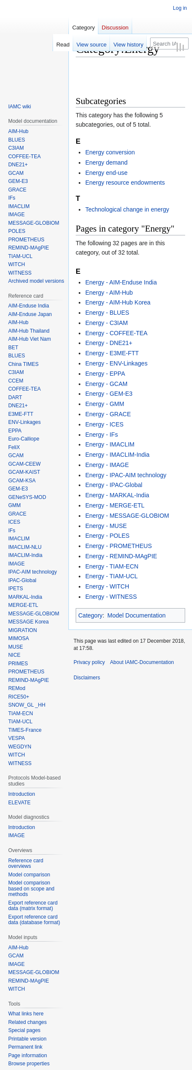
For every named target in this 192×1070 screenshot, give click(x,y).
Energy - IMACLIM (109, 444)
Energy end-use (106, 172)
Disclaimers (87, 678)
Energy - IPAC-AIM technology (125, 475)
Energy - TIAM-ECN (111, 566)
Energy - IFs (101, 434)
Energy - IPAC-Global (113, 484)
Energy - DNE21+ (108, 342)
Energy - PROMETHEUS (118, 545)
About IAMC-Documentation (142, 662)
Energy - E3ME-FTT (112, 353)
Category (90, 615)
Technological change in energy (127, 209)
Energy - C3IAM (106, 322)
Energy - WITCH (107, 586)
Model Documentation (136, 615)
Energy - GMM (104, 403)
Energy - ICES (104, 424)
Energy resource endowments (125, 182)
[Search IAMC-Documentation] (169, 43)
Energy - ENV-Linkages (116, 363)
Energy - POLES (107, 535)
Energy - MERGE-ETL (114, 505)
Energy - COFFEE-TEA (116, 333)
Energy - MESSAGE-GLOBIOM (127, 515)
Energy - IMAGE (107, 464)
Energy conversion (110, 152)
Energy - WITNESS (111, 596)
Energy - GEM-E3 (108, 393)
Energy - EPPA (105, 373)
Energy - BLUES (107, 312)
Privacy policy (89, 662)
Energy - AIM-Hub (109, 292)
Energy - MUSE (106, 525)
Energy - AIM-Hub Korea (118, 302)
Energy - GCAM (106, 383)
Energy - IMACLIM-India (117, 454)
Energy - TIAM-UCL (111, 576)
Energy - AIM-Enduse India (121, 282)
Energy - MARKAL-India (117, 495)
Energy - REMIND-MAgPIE (121, 556)
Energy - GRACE (108, 414)
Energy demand (106, 162)
